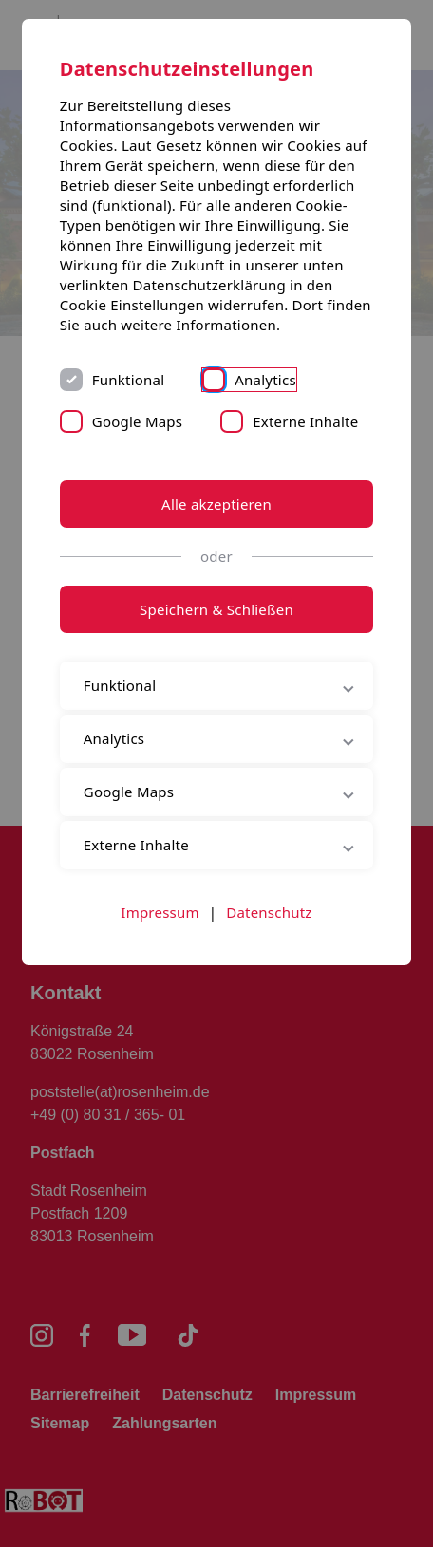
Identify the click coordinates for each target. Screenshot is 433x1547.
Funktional (128, 379)
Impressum (159, 912)
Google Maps (137, 421)
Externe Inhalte (305, 421)
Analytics (265, 379)
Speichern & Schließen (216, 609)
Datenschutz (268, 912)
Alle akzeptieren (216, 503)
